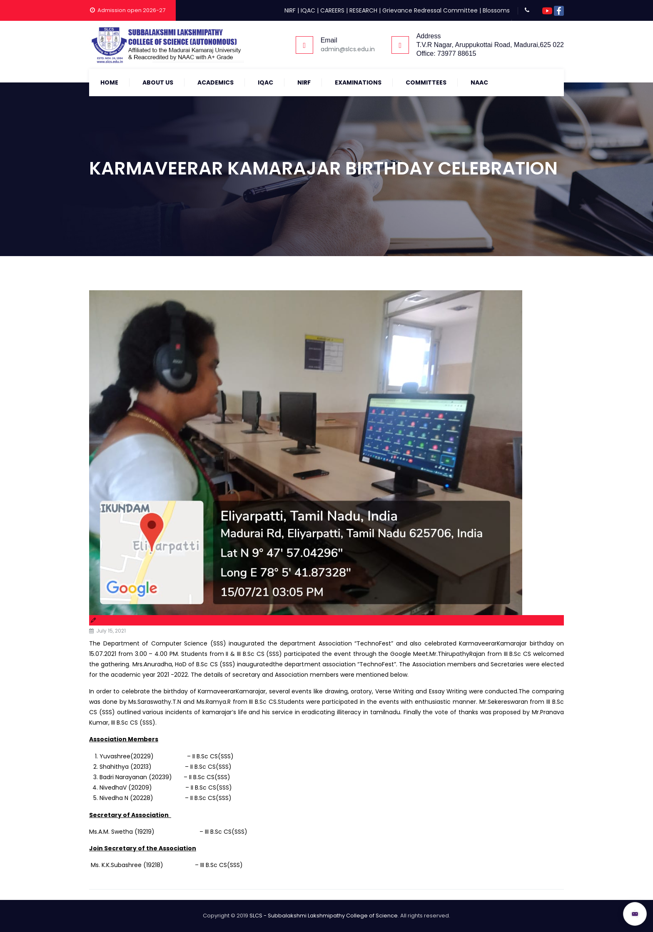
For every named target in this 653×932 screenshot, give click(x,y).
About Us (157, 82)
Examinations (358, 82)
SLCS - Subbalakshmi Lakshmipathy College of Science (323, 916)
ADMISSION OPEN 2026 (574, 910)
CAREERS (332, 10)
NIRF (290, 10)
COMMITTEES (426, 82)
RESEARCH (363, 10)
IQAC (308, 10)
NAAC (479, 82)
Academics (215, 82)
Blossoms (496, 10)
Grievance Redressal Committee (430, 10)
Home (109, 82)
